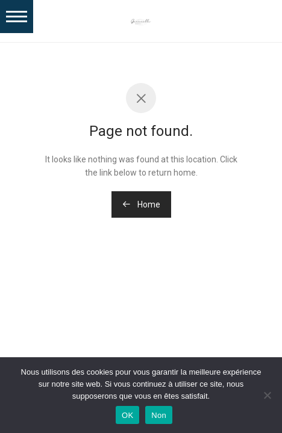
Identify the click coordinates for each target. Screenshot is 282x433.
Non (158, 415)
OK (127, 415)
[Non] (267, 395)
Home (141, 204)
